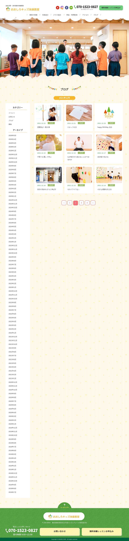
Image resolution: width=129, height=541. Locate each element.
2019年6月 (12, 450)
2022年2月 (12, 329)
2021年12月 (13, 337)
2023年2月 (12, 283)
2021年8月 (12, 352)
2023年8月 (12, 261)
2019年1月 (12, 469)
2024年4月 (12, 230)
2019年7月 (12, 447)
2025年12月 (13, 154)
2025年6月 (12, 177)
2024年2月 (12, 238)
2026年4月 (12, 139)
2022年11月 (13, 295)
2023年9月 (12, 257)
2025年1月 (12, 196)
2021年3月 (12, 371)
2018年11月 (13, 477)
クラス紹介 (57, 15)
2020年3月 (12, 416)
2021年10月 (13, 344)
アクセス (85, 15)
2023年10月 (13, 253)
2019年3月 (12, 462)
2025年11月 (13, 158)
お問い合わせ (60, 531)
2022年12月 (13, 291)
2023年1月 (12, 287)
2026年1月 (12, 150)
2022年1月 (12, 333)
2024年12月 (13, 200)
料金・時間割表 (72, 15)
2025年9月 (12, 166)
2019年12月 (13, 428)
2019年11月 (13, 431)
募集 (10, 124)
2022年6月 (12, 314)
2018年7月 (12, 492)
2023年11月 (13, 249)
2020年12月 (13, 382)
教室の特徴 (34, 15)
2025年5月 (12, 181)
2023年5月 (12, 272)
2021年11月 (13, 340)
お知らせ (12, 117)
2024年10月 (13, 207)
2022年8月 (12, 306)
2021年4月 (12, 367)
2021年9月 (12, 348)
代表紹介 (45, 15)
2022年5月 (12, 318)
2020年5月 (12, 409)
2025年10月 (13, 162)
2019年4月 (12, 458)
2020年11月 (13, 386)
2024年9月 (12, 211)
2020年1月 (12, 424)
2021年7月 (12, 355)
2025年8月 (12, 169)
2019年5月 (12, 454)
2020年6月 (12, 405)
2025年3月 (12, 188)
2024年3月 (12, 234)
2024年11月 (13, 204)
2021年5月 (12, 363)
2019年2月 (12, 466)
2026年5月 (12, 135)
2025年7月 (12, 173)
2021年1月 (12, 378)
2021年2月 (12, 374)
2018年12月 (13, 473)
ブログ (96, 15)
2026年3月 (12, 143)
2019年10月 (13, 435)
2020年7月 (12, 401)
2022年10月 (13, 299)
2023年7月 (12, 264)
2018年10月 (13, 481)
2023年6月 (12, 268)
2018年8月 (12, 488)
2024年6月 (12, 223)
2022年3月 (12, 325)
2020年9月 (12, 393)
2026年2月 (12, 147)
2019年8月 (12, 443)
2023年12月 (13, 245)
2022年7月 (12, 310)
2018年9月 (12, 485)
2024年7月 (12, 219)
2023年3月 (12, 280)
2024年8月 (12, 215)
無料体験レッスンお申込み (111, 8)
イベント (12, 113)
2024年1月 (12, 242)
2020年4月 (12, 412)
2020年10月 (13, 390)
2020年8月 (12, 397)
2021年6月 (12, 359)
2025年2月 (12, 192)
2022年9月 (12, 302)
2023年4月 (12, 276)
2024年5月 (12, 226)
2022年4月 (12, 321)
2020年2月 (12, 420)
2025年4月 (12, 185)
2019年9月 (12, 439)
